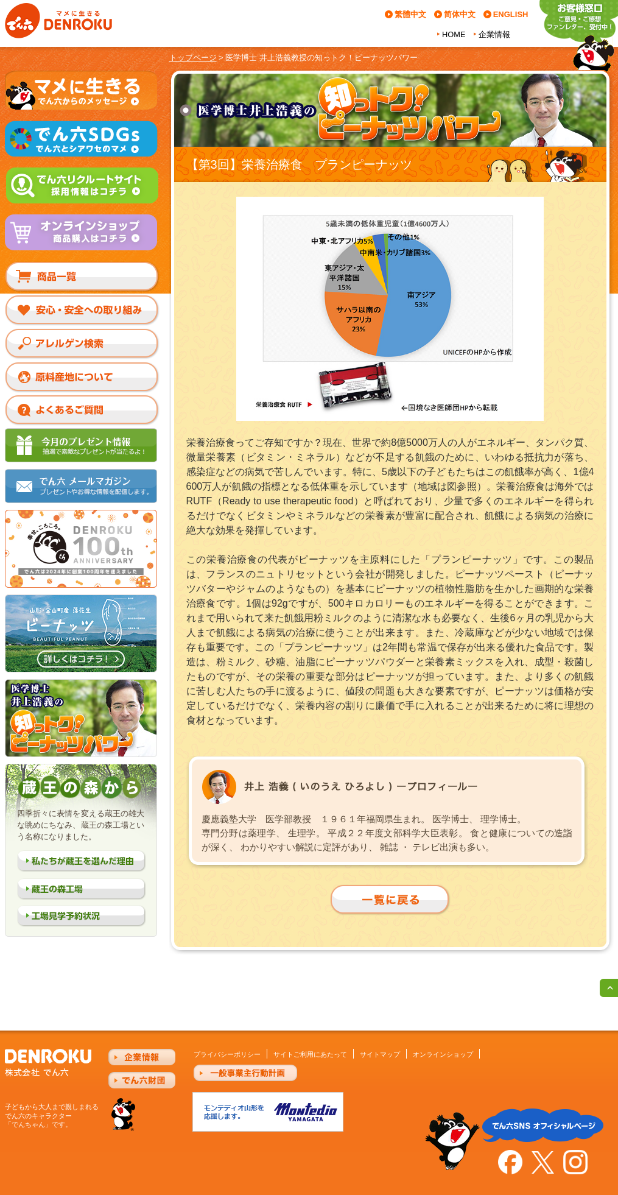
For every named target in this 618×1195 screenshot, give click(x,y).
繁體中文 (410, 14)
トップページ (193, 57)
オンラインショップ (443, 1054)
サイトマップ (380, 1054)
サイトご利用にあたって (310, 1054)
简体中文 (460, 14)
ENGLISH (510, 14)
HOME (453, 34)
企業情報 (494, 34)
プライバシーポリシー (227, 1054)
